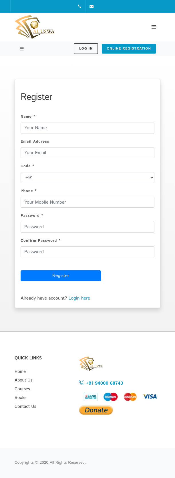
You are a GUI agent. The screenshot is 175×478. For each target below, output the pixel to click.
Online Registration (129, 48)
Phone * (29, 191)
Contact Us (25, 407)
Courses (22, 389)
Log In (86, 48)
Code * (27, 166)
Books (20, 398)
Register (60, 275)
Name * (28, 116)
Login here (79, 298)
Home (20, 372)
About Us (24, 380)
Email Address (35, 141)
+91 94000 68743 (101, 383)
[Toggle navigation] (153, 27)
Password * (32, 216)
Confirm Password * (41, 240)
